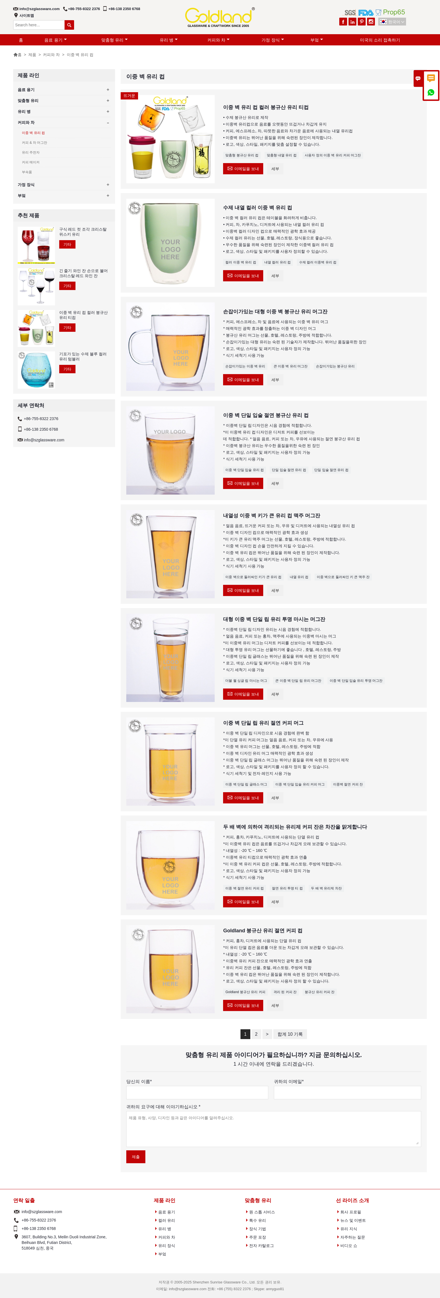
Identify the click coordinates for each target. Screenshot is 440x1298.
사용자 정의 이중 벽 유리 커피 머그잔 (333, 155)
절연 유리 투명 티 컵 (287, 888)
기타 (67, 244)
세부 (275, 168)
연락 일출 (24, 1200)
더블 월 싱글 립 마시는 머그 (246, 681)
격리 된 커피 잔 (285, 992)
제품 (32, 54)
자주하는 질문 (352, 1237)
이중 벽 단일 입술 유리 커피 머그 (300, 784)
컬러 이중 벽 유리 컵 (240, 262)
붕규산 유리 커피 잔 (319, 992)
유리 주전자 (31, 152)
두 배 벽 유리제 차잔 (326, 888)
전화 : (16, 1220)
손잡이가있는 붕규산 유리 (335, 366)
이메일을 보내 (243, 168)
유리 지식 (348, 1229)
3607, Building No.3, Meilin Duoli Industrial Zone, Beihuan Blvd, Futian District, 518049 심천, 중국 (64, 1242)
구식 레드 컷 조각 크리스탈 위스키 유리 (83, 232)
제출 (136, 1157)
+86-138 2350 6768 (124, 9)
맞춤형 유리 (114, 40)
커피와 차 (218, 40)
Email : (16, 1211)
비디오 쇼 (348, 1245)
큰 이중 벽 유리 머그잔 (291, 366)
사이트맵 (26, 15)
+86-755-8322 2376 (84, 9)
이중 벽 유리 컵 (33, 133)
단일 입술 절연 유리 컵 (289, 470)
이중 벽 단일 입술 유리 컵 (244, 470)
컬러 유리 (166, 1220)
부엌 (316, 40)
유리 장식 (166, 1245)
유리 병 (169, 40)
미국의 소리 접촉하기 (380, 40)
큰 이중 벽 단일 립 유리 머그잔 (298, 681)
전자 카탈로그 (261, 1245)
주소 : (16, 1242)
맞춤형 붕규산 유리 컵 (241, 155)
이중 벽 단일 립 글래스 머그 (246, 784)
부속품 (27, 172)
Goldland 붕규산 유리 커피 (245, 992)
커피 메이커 (31, 162)
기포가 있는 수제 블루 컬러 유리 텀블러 (83, 356)
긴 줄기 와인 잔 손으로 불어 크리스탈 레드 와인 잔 (83, 273)
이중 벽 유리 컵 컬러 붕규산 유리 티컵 (83, 315)
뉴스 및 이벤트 (353, 1220)
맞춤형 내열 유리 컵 (282, 155)
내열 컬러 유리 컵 (277, 262)
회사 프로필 (350, 1212)
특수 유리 (257, 1220)
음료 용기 (55, 40)
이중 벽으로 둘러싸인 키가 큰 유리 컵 (253, 577)
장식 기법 (257, 1229)
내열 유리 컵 (299, 577)
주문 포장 (257, 1237)
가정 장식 (273, 40)
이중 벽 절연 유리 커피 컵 (244, 888)
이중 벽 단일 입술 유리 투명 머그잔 (356, 681)
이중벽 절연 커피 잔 (348, 784)
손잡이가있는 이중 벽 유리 (245, 366)
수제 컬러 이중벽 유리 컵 (317, 262)
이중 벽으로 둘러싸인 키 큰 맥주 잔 (343, 577)
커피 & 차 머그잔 (34, 143)
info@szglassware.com (39, 9)
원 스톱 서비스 (262, 1212)
